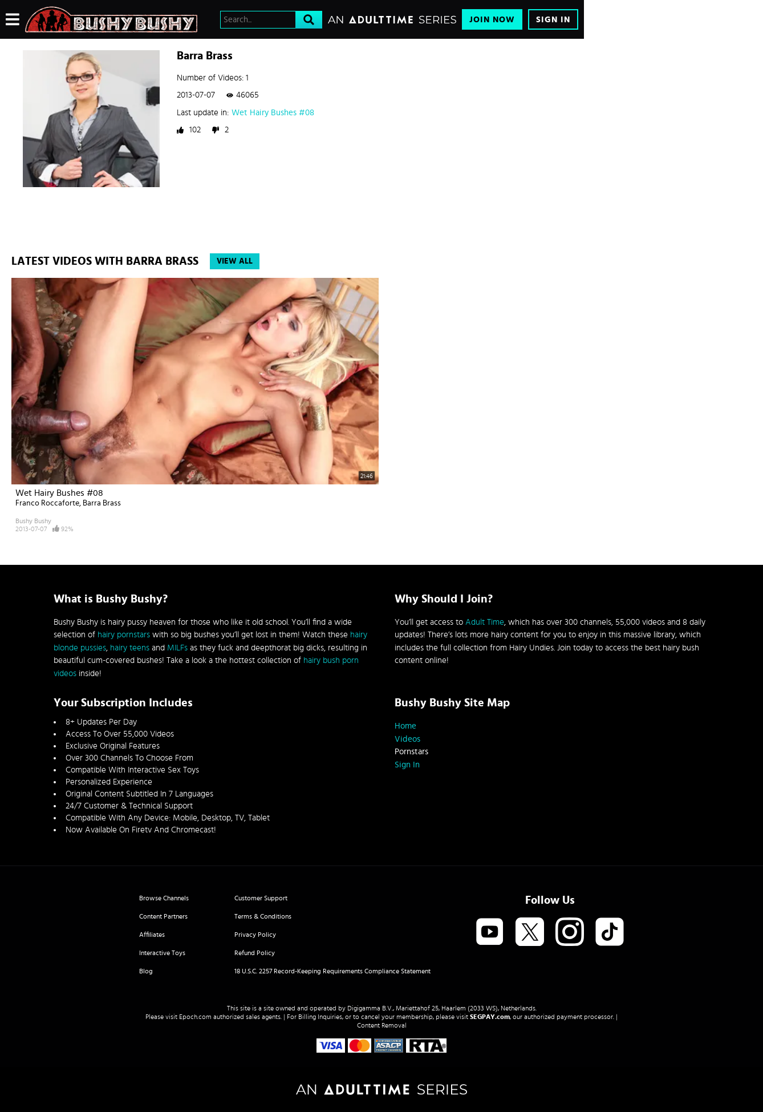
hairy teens (129, 648)
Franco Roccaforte (47, 503)
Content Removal (382, 1025)
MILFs (177, 648)
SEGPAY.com (490, 1016)
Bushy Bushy (33, 520)
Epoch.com (195, 1016)
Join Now (492, 19)
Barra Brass (102, 503)
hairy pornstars (124, 634)
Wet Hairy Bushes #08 (273, 112)
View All (235, 261)
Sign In (553, 19)
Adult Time (484, 622)
